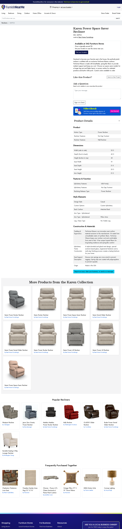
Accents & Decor (50, 13)
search (118, 18)
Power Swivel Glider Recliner (16, 350)
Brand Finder (116, 13)
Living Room (6, 526)
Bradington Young (9, 455)
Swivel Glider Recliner (102, 315)
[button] (97, 111)
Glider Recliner (89, 423)
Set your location (81, 52)
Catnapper (7, 425)
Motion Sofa (90, 488)
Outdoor (27, 13)
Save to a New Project (114, 77)
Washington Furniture (71, 425)
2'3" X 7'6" (30, 489)
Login (118, 7)
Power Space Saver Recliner (74, 315)
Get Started (114, 111)
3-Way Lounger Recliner (10, 452)
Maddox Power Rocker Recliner (50, 423)
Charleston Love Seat (9, 489)
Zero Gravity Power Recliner (29, 423)
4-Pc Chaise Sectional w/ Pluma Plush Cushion (50, 490)
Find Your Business (45, 526)
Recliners (4, 23)
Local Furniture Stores (26, 526)
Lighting (109, 488)
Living (3, 13)
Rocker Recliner (41, 315)
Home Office (37, 13)
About (59, 526)
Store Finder (105, 13)
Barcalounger (28, 427)
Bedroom (11, 13)
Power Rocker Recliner (14, 315)
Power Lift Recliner (71, 350)
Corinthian (88, 427)
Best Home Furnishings (86, 37)
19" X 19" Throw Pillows (70, 489)
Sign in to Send (79, 102)
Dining (19, 13)
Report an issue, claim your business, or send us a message (94, 271)
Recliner (8, 422)
